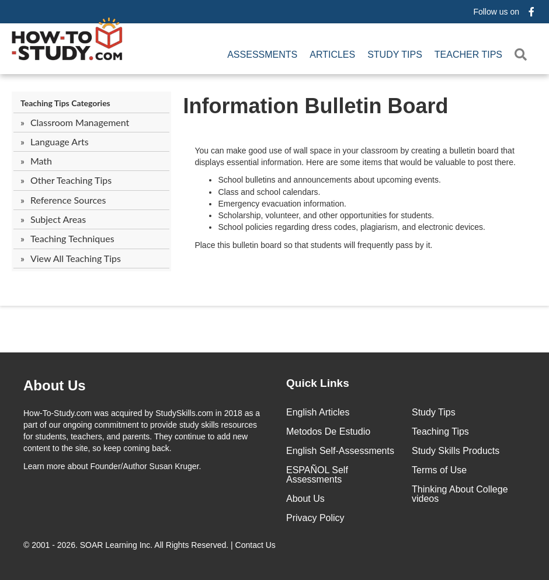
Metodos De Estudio (328, 431)
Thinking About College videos (460, 494)
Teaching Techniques (72, 238)
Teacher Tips (468, 55)
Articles (332, 55)
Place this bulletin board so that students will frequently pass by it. (313, 245)
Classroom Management (79, 122)
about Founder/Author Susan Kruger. (112, 466)
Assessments (262, 55)
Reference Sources (68, 199)
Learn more (44, 466)
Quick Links (317, 383)
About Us (305, 499)
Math (41, 160)
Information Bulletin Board (315, 106)
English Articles (318, 412)
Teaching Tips (440, 431)
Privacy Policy (315, 518)
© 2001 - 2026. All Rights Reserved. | (150, 545)
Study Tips (394, 55)
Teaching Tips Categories (65, 103)
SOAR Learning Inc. (116, 545)
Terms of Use (439, 470)
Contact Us (256, 545)
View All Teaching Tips (75, 258)
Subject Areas (58, 219)
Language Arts (59, 141)
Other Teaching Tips (71, 180)
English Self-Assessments (340, 451)
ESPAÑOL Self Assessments (317, 474)
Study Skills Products (455, 451)
